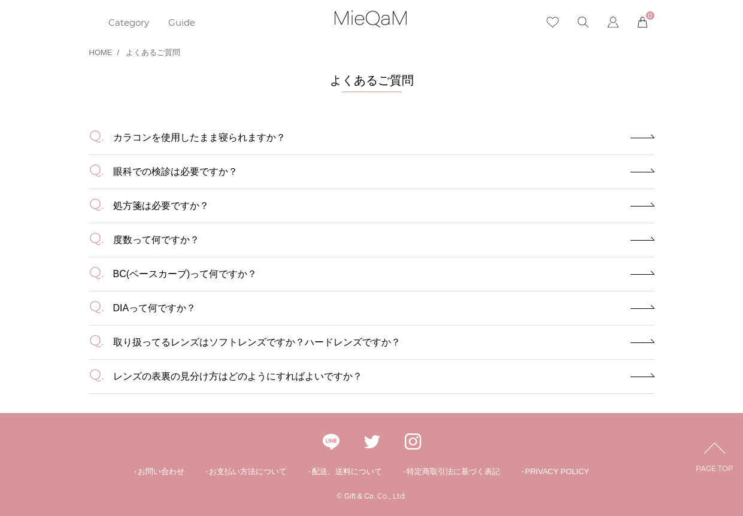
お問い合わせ (161, 471)
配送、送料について (347, 471)
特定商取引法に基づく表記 (453, 471)
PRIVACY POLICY (557, 471)
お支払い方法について (248, 471)
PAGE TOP (714, 459)
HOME (101, 52)
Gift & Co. (359, 496)
